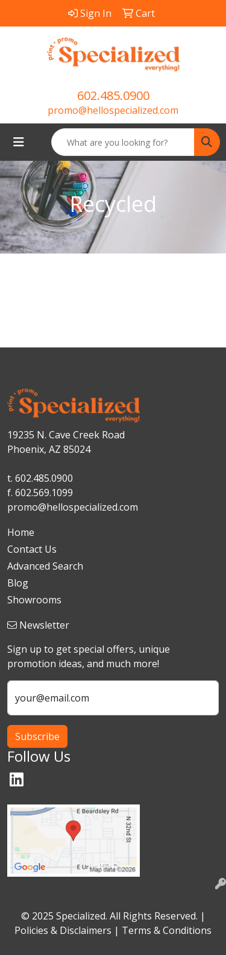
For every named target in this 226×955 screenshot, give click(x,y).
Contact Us (32, 549)
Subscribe (37, 736)
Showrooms (34, 599)
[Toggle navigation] (18, 142)
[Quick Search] (123, 142)
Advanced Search (45, 566)
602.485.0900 (113, 95)
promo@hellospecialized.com (113, 110)
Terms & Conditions (167, 930)
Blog (17, 582)
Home (20, 532)
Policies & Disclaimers (62, 930)
